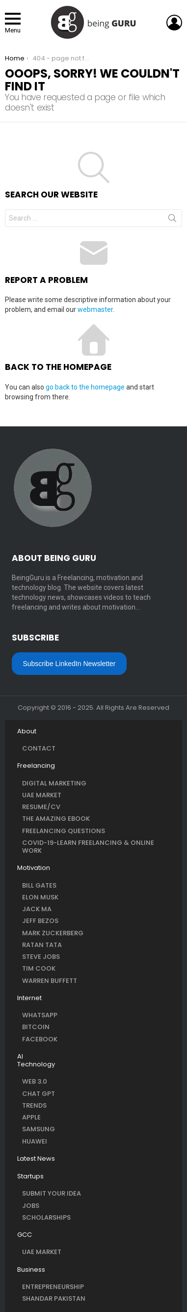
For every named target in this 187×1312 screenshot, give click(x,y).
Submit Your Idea (51, 1193)
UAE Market (41, 795)
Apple (31, 1117)
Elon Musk (40, 897)
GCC (24, 1235)
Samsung (38, 1129)
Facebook (39, 1039)
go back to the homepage (85, 387)
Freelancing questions (63, 831)
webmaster (95, 309)
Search (172, 220)
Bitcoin (36, 1027)
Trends (34, 1105)
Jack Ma (37, 909)
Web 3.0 (34, 1081)
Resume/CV (41, 806)
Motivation (33, 868)
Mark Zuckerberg (52, 933)
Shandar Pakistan (53, 1298)
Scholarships (46, 1217)
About (26, 731)
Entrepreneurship (53, 1286)
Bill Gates (39, 885)
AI (20, 1057)
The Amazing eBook (56, 818)
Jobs (30, 1205)
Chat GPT (38, 1093)
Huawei (34, 1141)
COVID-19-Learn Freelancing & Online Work (88, 846)
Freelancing (36, 766)
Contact (38, 748)
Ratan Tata (42, 944)
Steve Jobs (41, 956)
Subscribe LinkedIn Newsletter (69, 664)
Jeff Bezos (40, 920)
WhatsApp (39, 1015)
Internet (29, 998)
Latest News (36, 1159)
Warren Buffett (49, 980)
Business (31, 1270)
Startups (30, 1176)
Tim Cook (38, 968)
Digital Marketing (54, 783)
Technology (36, 1064)
